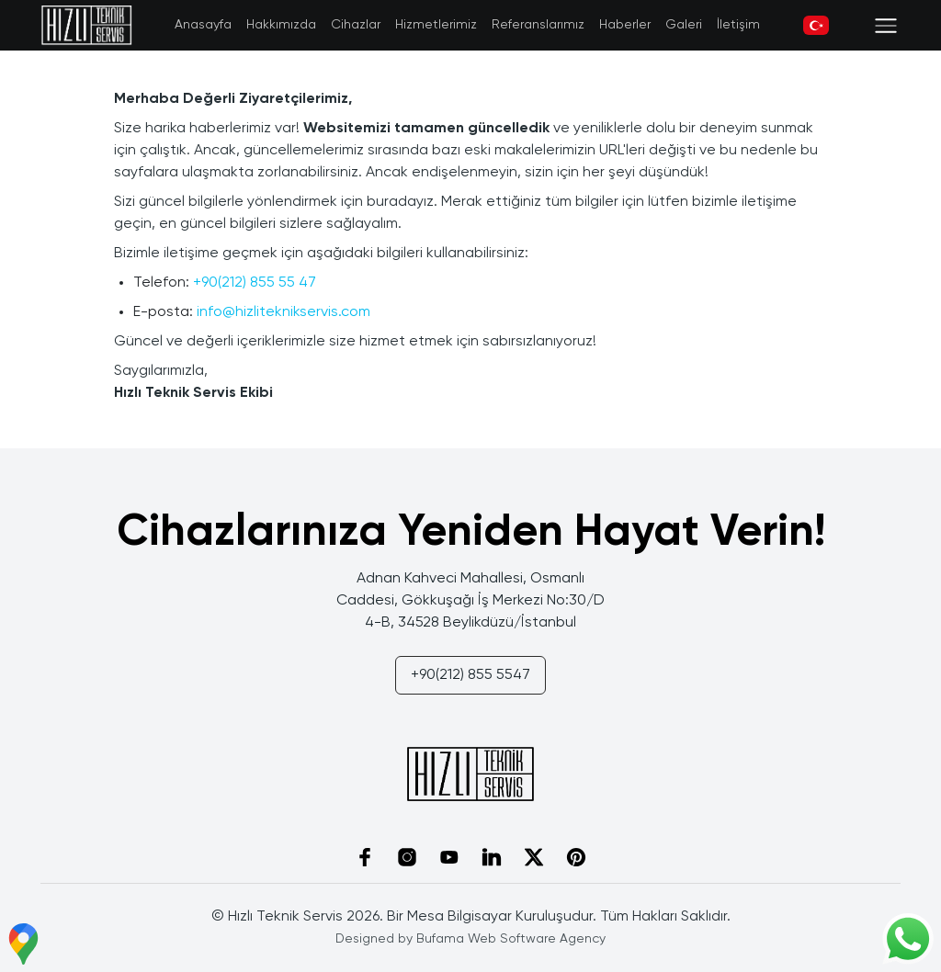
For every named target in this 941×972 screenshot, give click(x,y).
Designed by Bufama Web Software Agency (470, 938)
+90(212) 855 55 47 (254, 283)
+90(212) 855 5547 (470, 675)
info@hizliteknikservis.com (283, 312)
